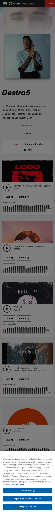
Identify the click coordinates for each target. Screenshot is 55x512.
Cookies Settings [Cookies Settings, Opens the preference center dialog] (27, 490)
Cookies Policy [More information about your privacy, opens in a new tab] (17, 485)
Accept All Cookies (27, 507)
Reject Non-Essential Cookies (27, 499)
